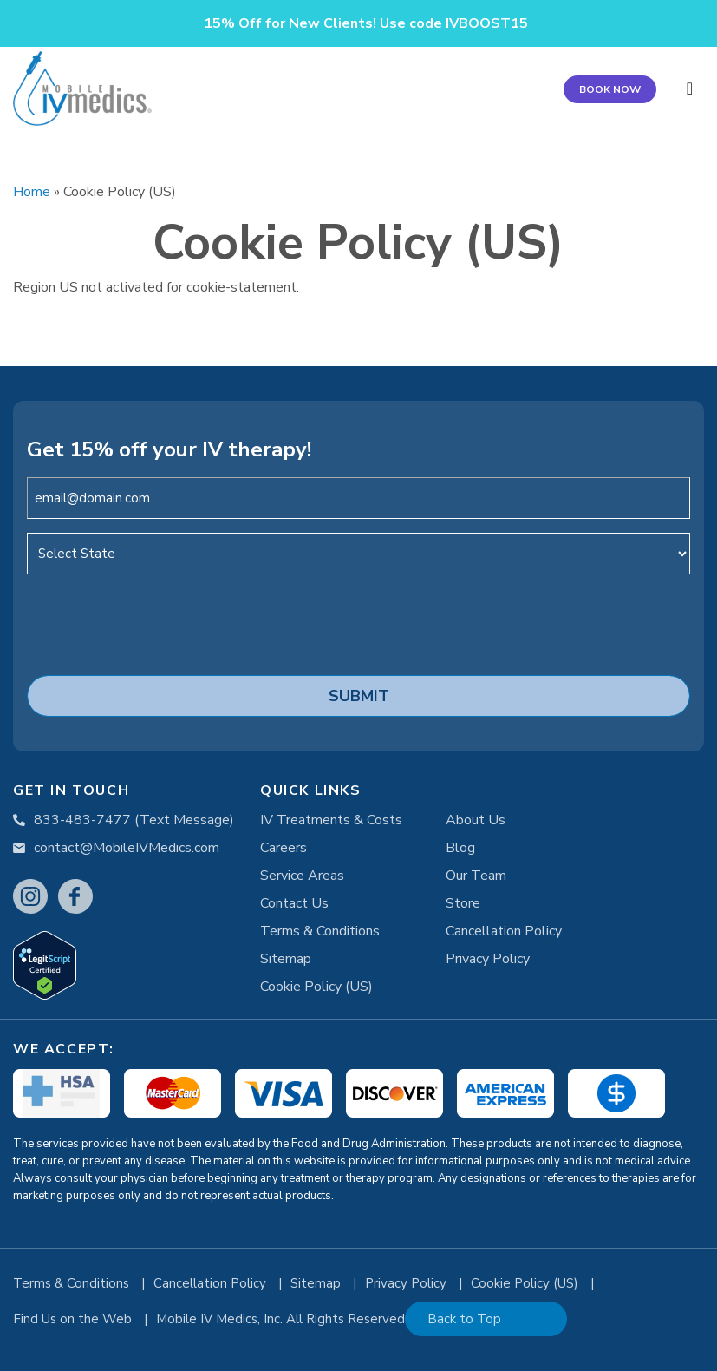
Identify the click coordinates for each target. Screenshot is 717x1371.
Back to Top (464, 1319)
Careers (283, 847)
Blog (460, 847)
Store (463, 903)
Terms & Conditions (320, 931)
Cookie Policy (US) (316, 986)
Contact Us (294, 903)
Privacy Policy (488, 958)
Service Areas (302, 875)
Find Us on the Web (74, 1319)
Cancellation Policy (504, 931)
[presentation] (158, 622)
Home (31, 191)
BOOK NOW (610, 89)
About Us (475, 820)
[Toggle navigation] (689, 88)
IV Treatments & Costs (331, 820)
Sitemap (285, 958)
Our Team (476, 875)
